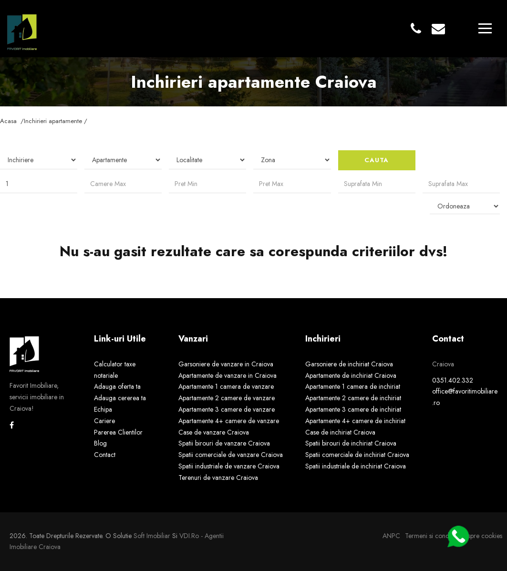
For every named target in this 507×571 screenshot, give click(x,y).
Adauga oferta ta (117, 386)
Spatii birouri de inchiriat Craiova (350, 443)
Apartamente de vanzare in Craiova (227, 375)
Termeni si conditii (430, 535)
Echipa (103, 409)
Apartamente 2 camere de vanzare (226, 398)
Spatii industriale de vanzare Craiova (228, 466)
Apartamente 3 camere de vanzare (226, 409)
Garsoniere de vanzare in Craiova (225, 364)
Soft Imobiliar (152, 535)
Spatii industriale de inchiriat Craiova (355, 466)
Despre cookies (481, 535)
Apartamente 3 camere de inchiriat (353, 409)
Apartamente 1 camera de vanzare (226, 386)
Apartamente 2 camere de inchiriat (353, 398)
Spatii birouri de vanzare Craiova (224, 443)
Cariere (104, 421)
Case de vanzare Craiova (213, 432)
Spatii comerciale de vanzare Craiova (230, 454)
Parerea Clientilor (118, 432)
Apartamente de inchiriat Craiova (350, 375)
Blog (100, 443)
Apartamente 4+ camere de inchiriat (355, 421)
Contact (104, 454)
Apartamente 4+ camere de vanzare (228, 421)
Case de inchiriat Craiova (340, 432)
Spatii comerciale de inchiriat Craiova (357, 454)
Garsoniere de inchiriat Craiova (349, 364)
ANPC (391, 535)
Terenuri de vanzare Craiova (218, 477)
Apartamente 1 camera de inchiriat (352, 386)
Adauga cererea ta (120, 398)
